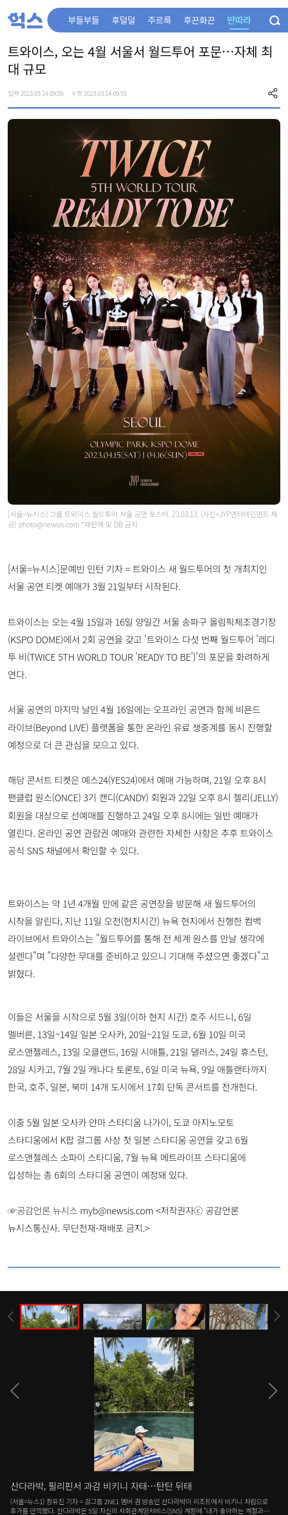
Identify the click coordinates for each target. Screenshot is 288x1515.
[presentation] (11, 1316)
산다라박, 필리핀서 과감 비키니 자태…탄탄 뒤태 (101, 1485)
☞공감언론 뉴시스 (43, 1210)
